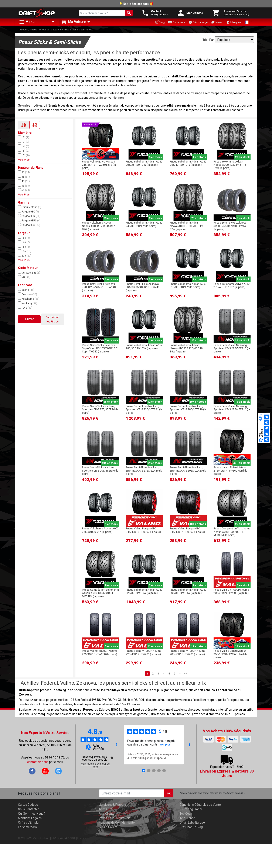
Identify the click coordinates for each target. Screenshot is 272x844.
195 (24, 251)
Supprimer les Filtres (53, 319)
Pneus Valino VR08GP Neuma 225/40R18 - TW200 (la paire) (100, 652)
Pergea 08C (28, 211)
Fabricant (25, 285)
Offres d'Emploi (28, 822)
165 (24, 237)
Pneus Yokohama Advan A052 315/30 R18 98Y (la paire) (188, 285)
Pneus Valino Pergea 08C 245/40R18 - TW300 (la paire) (143, 530)
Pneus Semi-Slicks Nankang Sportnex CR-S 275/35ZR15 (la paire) (144, 471)
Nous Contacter (28, 809)
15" (24, 150)
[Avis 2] (148, 770)
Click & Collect (108, 827)
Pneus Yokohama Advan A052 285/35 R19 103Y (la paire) (144, 347)
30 (24, 172)
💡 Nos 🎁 (136, 4)
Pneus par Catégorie (50, 29)
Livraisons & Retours (112, 804)
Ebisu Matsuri (29, 207)
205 (24, 255)
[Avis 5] (164, 770)
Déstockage (198, 22)
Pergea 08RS (29, 220)
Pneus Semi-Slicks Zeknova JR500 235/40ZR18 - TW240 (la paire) (142, 287)
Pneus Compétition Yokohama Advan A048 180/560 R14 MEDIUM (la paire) (100, 593)
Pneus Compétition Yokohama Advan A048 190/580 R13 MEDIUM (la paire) (232, 532)
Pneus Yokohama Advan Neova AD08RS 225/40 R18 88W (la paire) (186, 348)
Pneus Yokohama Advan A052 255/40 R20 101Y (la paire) (188, 163)
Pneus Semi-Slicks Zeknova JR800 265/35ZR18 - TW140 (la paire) (230, 226)
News (216, 22)
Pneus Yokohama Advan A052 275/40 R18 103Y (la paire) (232, 285)
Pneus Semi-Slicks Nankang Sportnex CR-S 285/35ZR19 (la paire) (188, 409)
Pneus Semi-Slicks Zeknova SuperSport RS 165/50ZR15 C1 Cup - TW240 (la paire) (100, 348)
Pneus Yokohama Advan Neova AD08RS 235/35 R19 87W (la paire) (186, 226)
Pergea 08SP (29, 225)
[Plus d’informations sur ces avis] (111, 757)
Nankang (27, 303)
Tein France (187, 818)
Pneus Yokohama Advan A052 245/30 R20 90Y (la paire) (144, 224)
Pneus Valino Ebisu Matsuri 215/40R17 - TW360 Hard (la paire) (230, 471)
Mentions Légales (30, 818)
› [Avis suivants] (189, 744)
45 (24, 185)
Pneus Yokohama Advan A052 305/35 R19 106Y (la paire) (188, 591)
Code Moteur (28, 268)
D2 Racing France (191, 809)
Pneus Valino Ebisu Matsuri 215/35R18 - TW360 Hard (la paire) (99, 165)
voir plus (165, 744)
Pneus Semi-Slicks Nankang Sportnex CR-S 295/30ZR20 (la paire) (188, 471)
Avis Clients (106, 813)
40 (24, 181)
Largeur (24, 233)
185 (24, 246)
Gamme (23, 202)
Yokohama (28, 298)
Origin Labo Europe (192, 822)
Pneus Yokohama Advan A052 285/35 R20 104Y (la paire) (144, 163)
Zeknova (27, 294)
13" (23, 141)
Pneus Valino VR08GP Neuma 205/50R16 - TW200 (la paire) (187, 652)
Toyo (25, 307)
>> (185, 673)
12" (23, 137)
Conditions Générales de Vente (200, 804)
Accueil (23, 29)
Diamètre (25, 133)
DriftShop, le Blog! (191, 827)
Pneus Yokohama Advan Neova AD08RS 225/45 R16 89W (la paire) (230, 165)
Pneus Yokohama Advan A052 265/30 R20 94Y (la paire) (100, 530)
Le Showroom (27, 827)
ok (169, 793)
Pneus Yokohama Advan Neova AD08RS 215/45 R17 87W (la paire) (98, 226)
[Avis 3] (154, 770)
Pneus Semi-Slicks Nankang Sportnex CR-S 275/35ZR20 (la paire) (100, 409)
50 (24, 190)
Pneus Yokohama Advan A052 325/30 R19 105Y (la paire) (144, 591)
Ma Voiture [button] (73, 21)
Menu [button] (26, 22)
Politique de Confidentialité (117, 822)
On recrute (176, 22)
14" (23, 146)
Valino (26, 289)
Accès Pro (105, 809)
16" (24, 155)
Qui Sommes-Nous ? (31, 813)
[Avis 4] (159, 770)
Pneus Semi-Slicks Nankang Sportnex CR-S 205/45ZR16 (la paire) (100, 471)
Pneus (33, 29)
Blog (160, 22)
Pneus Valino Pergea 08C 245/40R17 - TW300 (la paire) (187, 530)
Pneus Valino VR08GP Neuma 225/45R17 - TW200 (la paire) (143, 652)
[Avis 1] (143, 770)
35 (24, 176)
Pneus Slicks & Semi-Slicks (78, 29)
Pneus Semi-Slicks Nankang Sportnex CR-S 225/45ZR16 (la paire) (232, 409)
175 (24, 242)
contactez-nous (37, 762)
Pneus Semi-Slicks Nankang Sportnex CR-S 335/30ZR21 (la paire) (144, 409)
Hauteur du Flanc (30, 168)
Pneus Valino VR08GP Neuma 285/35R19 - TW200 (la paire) (231, 591)
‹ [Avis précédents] (116, 744)
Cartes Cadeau (28, 804)
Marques (233, 22)
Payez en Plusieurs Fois (114, 818)
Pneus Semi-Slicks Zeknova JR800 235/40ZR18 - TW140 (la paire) (99, 287)
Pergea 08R (29, 216)
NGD (24, 277)
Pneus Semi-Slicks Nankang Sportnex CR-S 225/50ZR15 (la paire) (232, 348)
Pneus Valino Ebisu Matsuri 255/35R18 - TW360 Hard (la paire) (230, 654)
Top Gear (186, 813)
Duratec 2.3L (29, 272)
